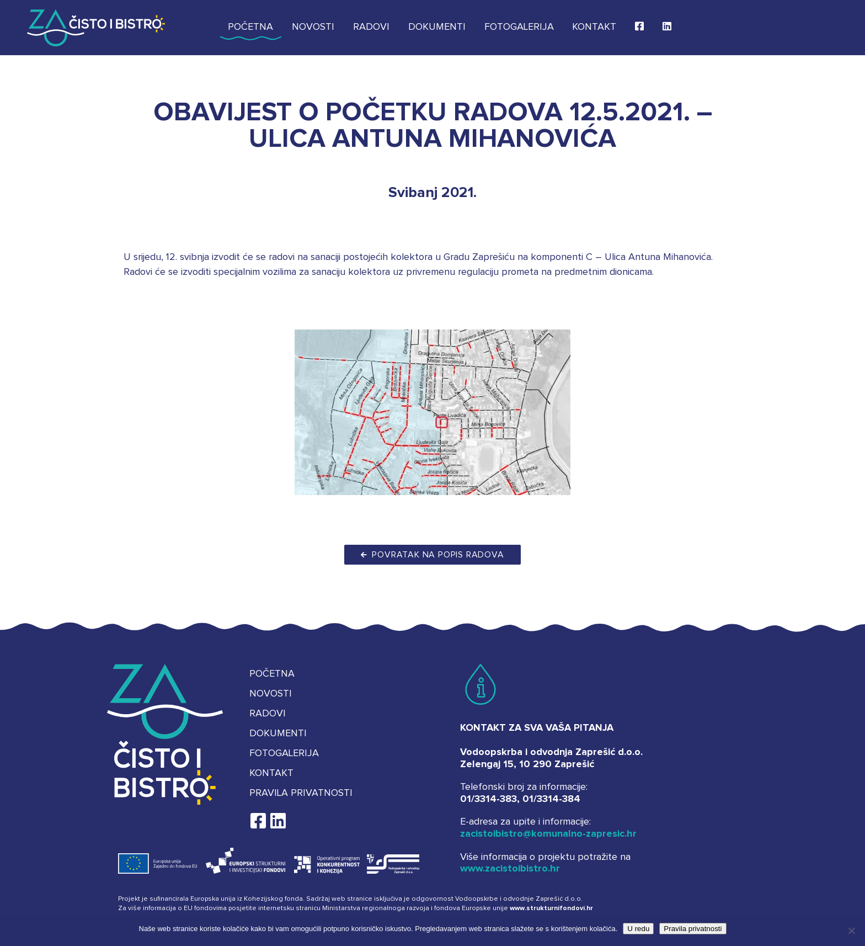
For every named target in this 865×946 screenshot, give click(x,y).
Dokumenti (437, 27)
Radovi (371, 27)
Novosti (313, 27)
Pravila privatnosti (301, 793)
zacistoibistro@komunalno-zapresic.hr (548, 834)
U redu (638, 928)
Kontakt (594, 27)
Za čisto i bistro (96, 27)
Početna (250, 27)
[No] (851, 930)
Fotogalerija (519, 27)
